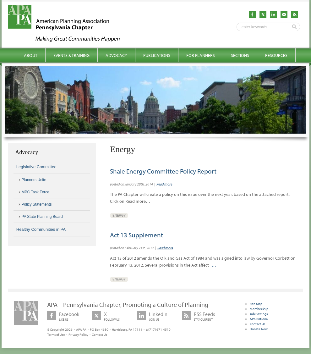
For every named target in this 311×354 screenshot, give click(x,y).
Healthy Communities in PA (41, 229)
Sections (240, 55)
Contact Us (99, 334)
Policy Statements (37, 204)
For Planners (200, 55)
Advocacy (116, 55)
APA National (259, 319)
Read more (164, 184)
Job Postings (259, 314)
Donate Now (259, 329)
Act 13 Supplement (136, 235)
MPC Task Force (35, 192)
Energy (119, 215)
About (30, 55)
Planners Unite (34, 180)
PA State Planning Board (42, 216)
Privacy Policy (78, 334)
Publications (156, 55)
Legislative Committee (36, 166)
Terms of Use (56, 334)
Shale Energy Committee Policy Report (163, 171)
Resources (276, 55)
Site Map (256, 303)
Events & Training (71, 55)
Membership (259, 309)
